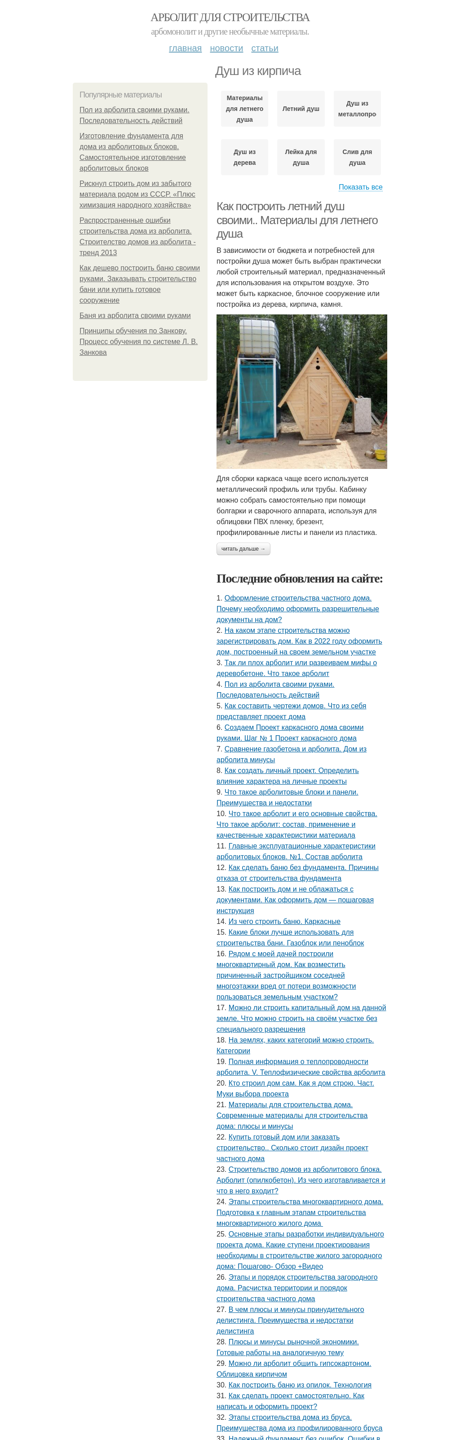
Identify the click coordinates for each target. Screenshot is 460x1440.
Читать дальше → (243, 549)
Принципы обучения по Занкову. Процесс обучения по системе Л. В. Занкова (139, 341)
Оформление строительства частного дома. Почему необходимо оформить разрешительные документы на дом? (298, 608)
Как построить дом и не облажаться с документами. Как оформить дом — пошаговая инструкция (295, 899)
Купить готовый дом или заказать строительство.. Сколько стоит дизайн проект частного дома (292, 1147)
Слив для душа (357, 157)
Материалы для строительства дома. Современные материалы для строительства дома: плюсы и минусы (292, 1115)
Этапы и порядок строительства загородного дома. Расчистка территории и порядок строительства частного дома (297, 1288)
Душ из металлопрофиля (357, 109)
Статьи (264, 48)
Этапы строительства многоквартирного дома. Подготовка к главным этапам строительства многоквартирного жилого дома (300, 1212)
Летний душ (301, 108)
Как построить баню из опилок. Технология (300, 1385)
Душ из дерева (245, 157)
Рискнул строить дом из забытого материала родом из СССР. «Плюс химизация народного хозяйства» (137, 194)
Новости (226, 48)
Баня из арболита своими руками (135, 315)
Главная (185, 48)
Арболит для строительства (230, 17)
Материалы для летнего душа (244, 108)
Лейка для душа (301, 157)
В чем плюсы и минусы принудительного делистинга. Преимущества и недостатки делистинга (290, 1320)
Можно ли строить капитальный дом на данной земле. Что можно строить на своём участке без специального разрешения (301, 1018)
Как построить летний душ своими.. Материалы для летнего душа (297, 219)
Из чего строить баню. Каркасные (285, 921)
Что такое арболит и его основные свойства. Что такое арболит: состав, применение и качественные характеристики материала (297, 824)
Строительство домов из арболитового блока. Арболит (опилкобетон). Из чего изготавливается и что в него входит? (301, 1180)
